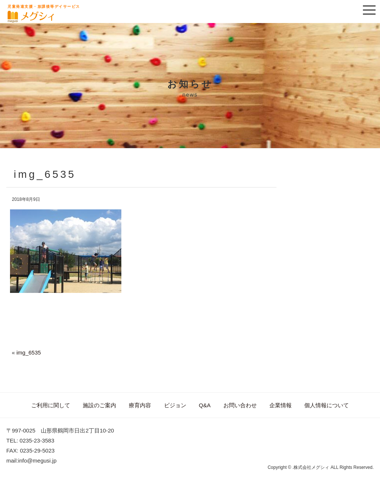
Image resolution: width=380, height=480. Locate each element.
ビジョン (175, 405)
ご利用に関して (50, 405)
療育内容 (140, 405)
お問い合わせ (240, 405)
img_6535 (28, 352)
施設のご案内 (99, 405)
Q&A (205, 405)
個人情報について (326, 405)
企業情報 (280, 405)
